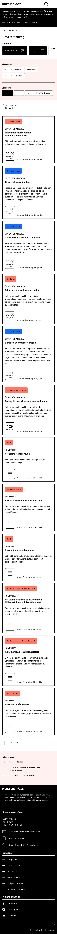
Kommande (31, 69)
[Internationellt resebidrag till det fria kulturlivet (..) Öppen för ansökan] (28, 139)
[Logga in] (39, 4)
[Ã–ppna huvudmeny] (52, 4)
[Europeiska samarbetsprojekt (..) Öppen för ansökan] (28, 354)
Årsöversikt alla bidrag (39, 93)
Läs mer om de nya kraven (22, 22)
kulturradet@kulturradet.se (24, 831)
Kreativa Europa (38, 50)
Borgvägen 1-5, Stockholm (23, 845)
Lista (19, 93)
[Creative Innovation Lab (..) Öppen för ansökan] (28, 192)
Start (4, 30)
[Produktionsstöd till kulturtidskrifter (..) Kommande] (28, 507)
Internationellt (14, 50)
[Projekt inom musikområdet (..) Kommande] (28, 557)
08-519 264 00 (17, 838)
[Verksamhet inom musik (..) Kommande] (28, 459)
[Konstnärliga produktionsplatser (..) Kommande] (28, 661)
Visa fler (12, 742)
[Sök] (46, 4)
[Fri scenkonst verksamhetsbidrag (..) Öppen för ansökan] (28, 299)
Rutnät (7, 93)
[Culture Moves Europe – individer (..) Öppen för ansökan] (28, 246)
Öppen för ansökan (13, 69)
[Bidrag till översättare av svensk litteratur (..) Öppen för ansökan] (28, 410)
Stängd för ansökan (13, 76)
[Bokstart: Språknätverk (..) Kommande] (28, 711)
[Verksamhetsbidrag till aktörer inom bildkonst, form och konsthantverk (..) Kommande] (28, 608)
